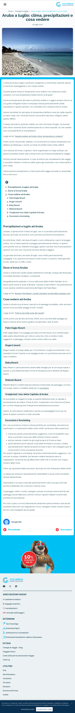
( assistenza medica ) (12, 599)
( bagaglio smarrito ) (11, 604)
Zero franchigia (12, 624)
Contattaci (7, 678)
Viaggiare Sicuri (9, 652)
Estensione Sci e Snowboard (17, 633)
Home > (11, 11)
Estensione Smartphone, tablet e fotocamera (24, 637)
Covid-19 (6, 660)
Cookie (5, 695)
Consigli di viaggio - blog (13, 648)
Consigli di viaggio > (22, 11)
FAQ (4, 670)
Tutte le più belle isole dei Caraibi (29, 313)
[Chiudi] (72, 703)
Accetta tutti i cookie (44, 709)
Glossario (6, 687)
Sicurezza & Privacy (10, 691)
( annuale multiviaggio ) (13, 613)
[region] (37, 706)
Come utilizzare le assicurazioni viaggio (18, 656)
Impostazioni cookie (27, 709)
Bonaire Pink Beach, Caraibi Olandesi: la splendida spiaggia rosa (42, 293)
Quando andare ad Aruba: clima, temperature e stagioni (39, 136)
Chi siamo (6, 683)
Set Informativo (9, 674)
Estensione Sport (13, 628)
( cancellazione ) (10, 608)
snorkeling (44, 388)
